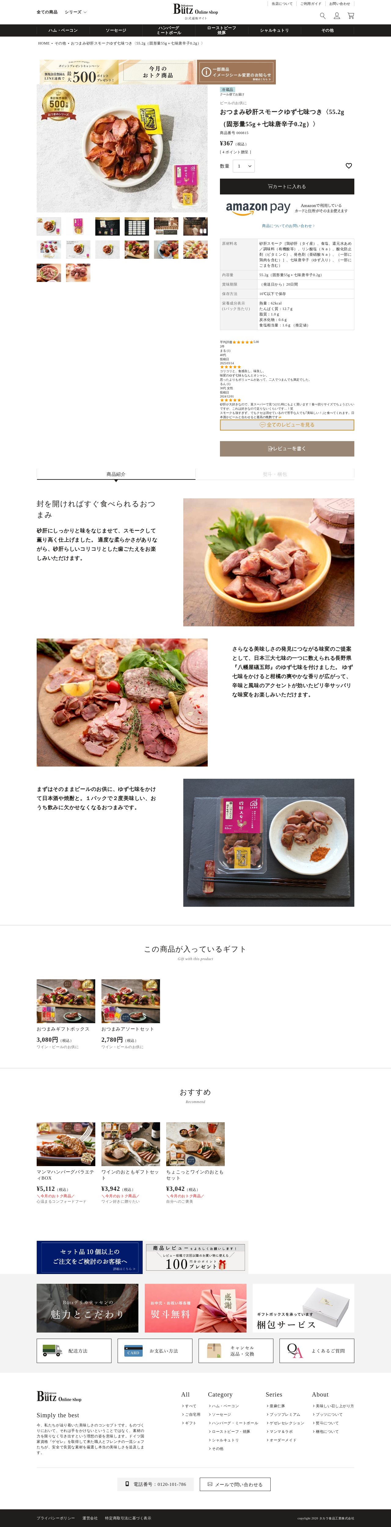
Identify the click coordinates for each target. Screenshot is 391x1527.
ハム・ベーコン (63, 30)
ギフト (191, 1423)
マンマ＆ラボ (281, 1431)
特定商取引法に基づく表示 (128, 1518)
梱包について (327, 1431)
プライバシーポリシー (56, 1518)
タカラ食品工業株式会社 (337, 1518)
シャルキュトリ (274, 30)
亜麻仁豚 (277, 1406)
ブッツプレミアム (285, 1414)
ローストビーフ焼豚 (221, 30)
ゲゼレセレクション (287, 1423)
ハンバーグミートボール (168, 30)
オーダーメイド (283, 1440)
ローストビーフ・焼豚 (231, 1431)
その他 (327, 30)
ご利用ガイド (310, 3)
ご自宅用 (192, 1414)
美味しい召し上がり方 (335, 1406)
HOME (44, 43)
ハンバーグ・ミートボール (235, 1423)
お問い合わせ (339, 3)
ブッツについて (329, 1414)
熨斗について (327, 1423)
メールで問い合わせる (239, 1484)
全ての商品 (47, 12)
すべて (191, 1406)
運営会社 (90, 1518)
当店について (282, 3)
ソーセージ (116, 30)
